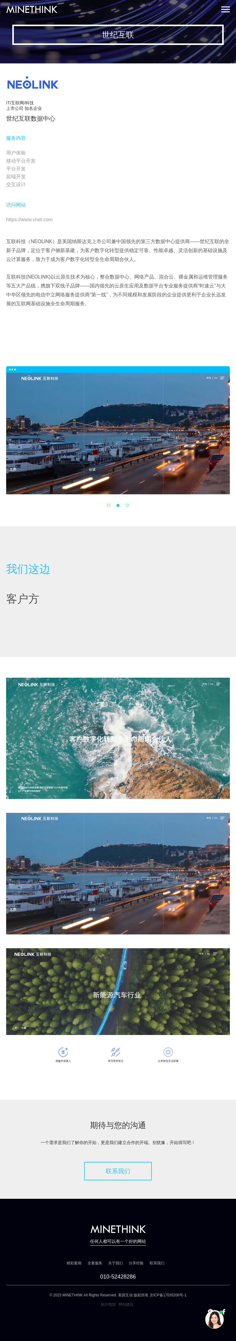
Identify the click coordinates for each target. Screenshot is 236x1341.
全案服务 (95, 1263)
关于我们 (115, 1263)
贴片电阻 (108, 1304)
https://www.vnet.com (29, 219)
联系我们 (118, 1171)
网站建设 (126, 1304)
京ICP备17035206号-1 (168, 1295)
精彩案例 (74, 1263)
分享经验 (136, 1263)
